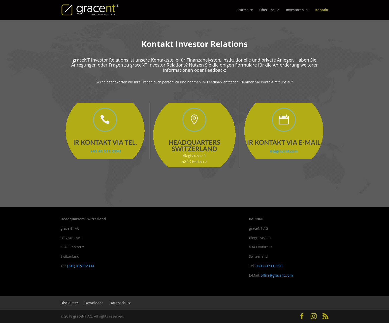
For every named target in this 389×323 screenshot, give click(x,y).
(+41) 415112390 (80, 265)
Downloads (94, 302)
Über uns (266, 10)
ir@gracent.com (284, 150)
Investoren (295, 10)
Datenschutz (120, 302)
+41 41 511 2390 (105, 150)
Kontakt (321, 10)
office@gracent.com (277, 275)
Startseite (245, 10)
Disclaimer (69, 302)
